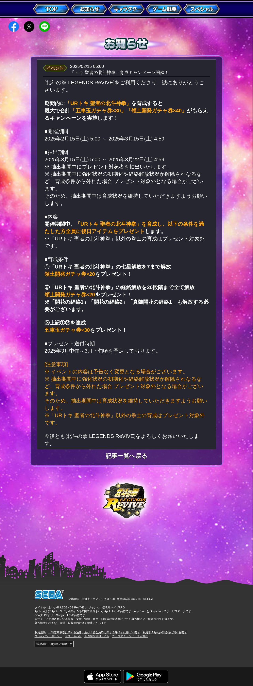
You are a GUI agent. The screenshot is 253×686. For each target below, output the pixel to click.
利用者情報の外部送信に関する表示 (165, 632)
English (54, 643)
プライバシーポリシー (48, 636)
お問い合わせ (73, 636)
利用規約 (40, 632)
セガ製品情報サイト (96, 636)
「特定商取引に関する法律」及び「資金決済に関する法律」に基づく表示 (94, 632)
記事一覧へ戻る (126, 456)
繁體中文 (66, 643)
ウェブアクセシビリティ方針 (130, 636)
